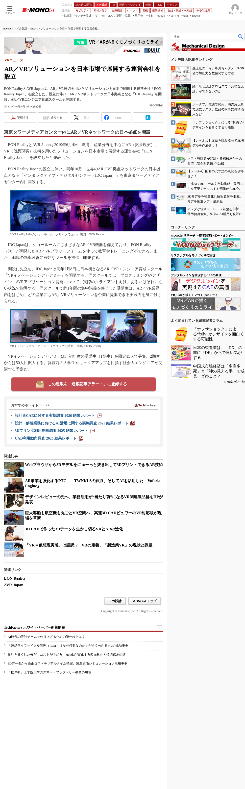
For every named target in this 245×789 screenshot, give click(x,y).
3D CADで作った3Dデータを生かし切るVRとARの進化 (74, 529)
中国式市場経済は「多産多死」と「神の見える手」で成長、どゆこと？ (219, 371)
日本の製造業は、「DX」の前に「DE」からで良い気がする (217, 352)
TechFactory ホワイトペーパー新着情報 (34, 627)
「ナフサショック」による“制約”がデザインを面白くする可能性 (218, 334)
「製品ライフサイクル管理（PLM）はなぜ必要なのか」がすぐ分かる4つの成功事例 (68, 645)
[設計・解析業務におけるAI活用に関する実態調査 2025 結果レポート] (75, 423)
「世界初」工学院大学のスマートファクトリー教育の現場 (49, 672)
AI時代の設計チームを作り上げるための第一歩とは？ (46, 637)
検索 (241, 36)
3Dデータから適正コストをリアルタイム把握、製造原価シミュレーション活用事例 (67, 663)
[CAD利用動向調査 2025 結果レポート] (49, 438)
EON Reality (15, 578)
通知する (56, 117)
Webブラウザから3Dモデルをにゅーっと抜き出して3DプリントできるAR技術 (94, 465)
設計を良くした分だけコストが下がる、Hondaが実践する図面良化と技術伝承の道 (67, 654)
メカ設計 (21, 28)
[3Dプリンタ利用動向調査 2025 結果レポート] (55, 431)
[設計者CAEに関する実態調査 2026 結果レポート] (58, 416)
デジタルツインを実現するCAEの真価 (196, 275)
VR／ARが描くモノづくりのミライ (194, 295)
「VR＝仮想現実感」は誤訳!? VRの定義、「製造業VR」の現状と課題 (88, 545)
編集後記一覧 (236, 382)
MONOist (7, 28)
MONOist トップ (144, 601)
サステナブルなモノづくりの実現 (193, 255)
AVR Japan (13, 585)
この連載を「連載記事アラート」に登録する (87, 384)
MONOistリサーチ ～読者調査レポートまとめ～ (203, 235)
